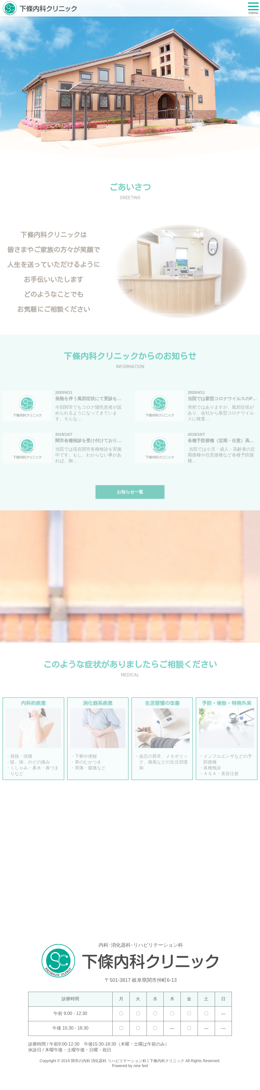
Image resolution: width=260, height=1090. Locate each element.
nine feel (140, 1066)
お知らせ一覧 (130, 497)
